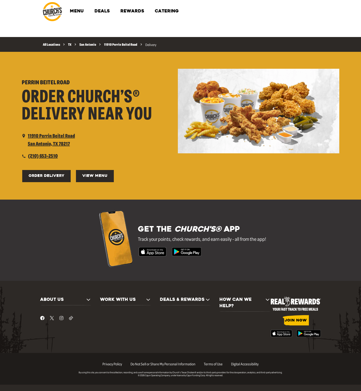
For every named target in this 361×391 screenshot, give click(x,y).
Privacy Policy (112, 363)
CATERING (167, 11)
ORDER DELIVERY (46, 176)
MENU (77, 11)
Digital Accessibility (245, 363)
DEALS (102, 11)
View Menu (94, 176)
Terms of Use (213, 363)
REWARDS (132, 11)
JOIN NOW (296, 321)
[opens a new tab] (48, 140)
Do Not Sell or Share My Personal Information (162, 363)
